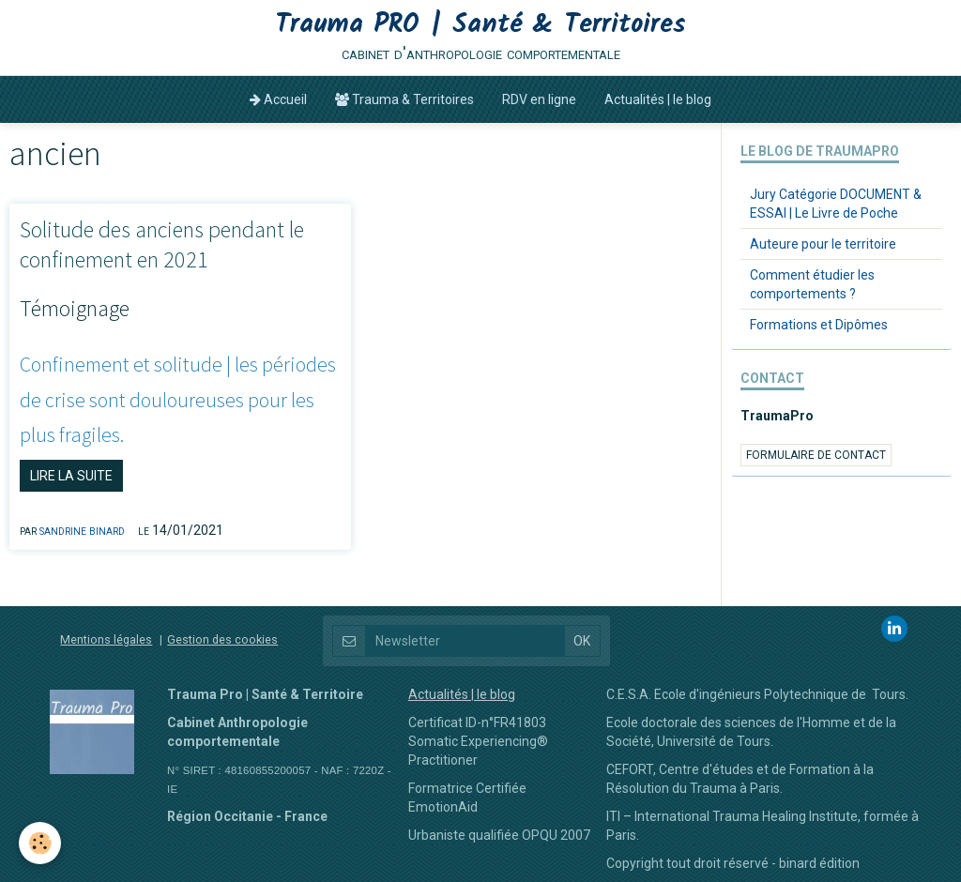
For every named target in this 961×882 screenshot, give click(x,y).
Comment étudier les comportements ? (812, 284)
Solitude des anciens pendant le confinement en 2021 (162, 244)
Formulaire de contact (816, 455)
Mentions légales (106, 639)
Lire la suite (71, 475)
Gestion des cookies (222, 639)
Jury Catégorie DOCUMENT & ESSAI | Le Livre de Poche (836, 203)
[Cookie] (40, 843)
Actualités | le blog (657, 99)
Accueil (278, 99)
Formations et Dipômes (819, 324)
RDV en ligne (539, 99)
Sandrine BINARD (82, 530)
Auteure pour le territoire (823, 243)
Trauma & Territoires (404, 99)
